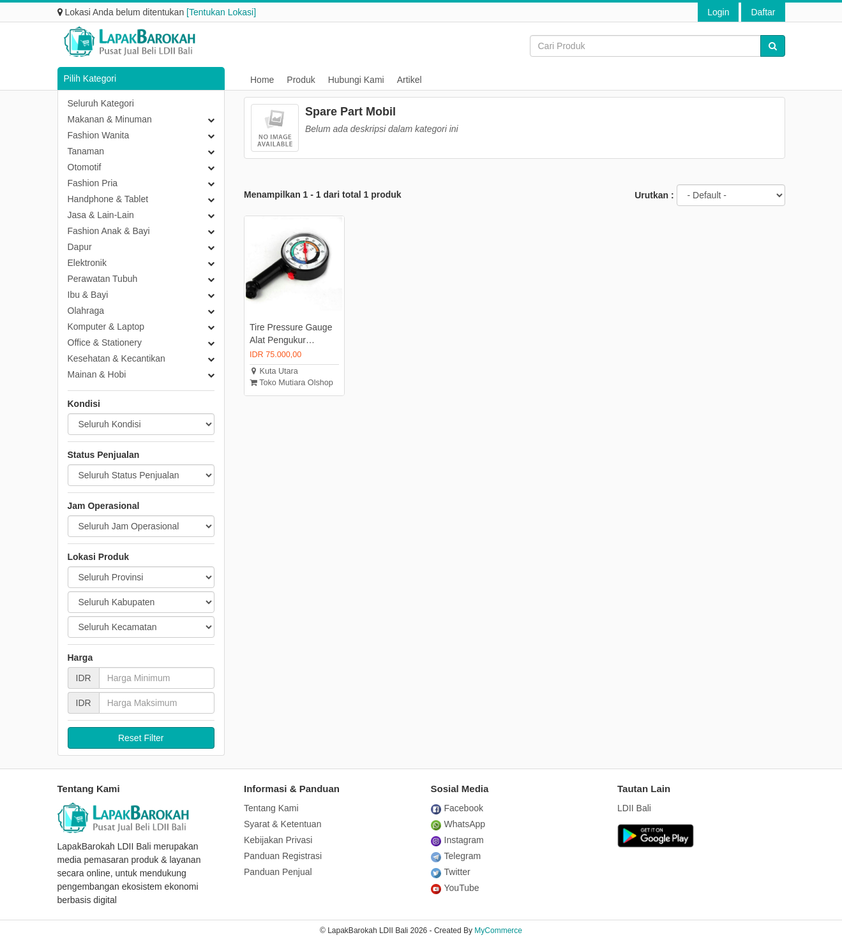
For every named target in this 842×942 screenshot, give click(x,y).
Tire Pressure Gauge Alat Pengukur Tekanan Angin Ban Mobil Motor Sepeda (291, 334)
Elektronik (87, 263)
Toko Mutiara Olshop (291, 382)
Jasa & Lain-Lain (101, 215)
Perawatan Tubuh (103, 279)
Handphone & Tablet (108, 199)
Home (262, 80)
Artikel (409, 80)
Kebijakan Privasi (278, 840)
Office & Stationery (105, 342)
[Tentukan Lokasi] (221, 12)
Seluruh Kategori (101, 103)
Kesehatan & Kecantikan (116, 358)
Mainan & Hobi (97, 374)
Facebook (457, 808)
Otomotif (84, 167)
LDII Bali (634, 808)
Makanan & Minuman (110, 119)
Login (718, 12)
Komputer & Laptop (106, 326)
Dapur (80, 247)
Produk (301, 80)
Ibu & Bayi (88, 295)
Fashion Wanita (99, 135)
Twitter (450, 872)
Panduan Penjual (278, 872)
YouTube (455, 888)
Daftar (763, 12)
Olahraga (86, 310)
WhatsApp (458, 824)
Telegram (456, 856)
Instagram (457, 840)
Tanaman (86, 151)
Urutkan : (654, 195)
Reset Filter (141, 738)
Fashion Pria (93, 183)
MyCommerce (498, 930)
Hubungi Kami (356, 80)
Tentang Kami (271, 808)
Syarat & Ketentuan (282, 824)
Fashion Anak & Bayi (109, 231)
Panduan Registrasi (283, 856)
